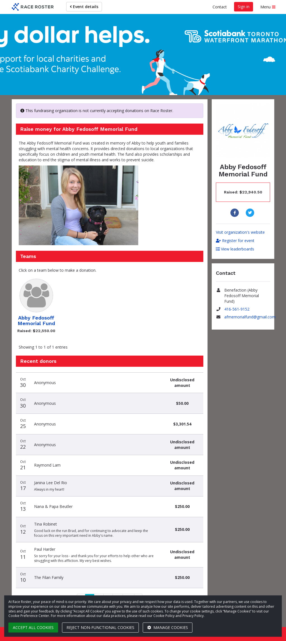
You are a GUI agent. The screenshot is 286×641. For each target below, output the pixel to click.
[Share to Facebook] (235, 212)
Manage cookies (167, 627)
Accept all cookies (33, 627)
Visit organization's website (240, 232)
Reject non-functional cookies (100, 627)
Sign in (243, 6)
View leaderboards (235, 249)
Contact (220, 7)
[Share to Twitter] (251, 212)
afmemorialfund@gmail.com (250, 317)
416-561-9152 (236, 309)
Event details (84, 6)
